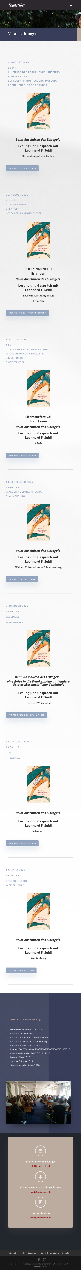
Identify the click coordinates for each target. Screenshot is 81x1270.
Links (23, 1253)
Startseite (13, 1253)
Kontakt (65, 1253)
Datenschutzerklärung (50, 1253)
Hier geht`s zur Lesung (18, 168)
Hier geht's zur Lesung (18, 579)
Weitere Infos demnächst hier (23, 715)
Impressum (32, 1253)
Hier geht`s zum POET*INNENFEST (23, 313)
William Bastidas (40, 1266)
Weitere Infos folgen (17, 970)
